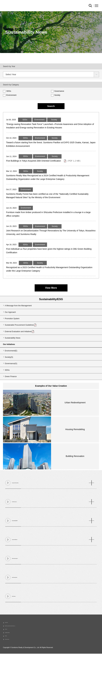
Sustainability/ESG (51, 313)
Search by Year (9, 66)
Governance (57, 91)
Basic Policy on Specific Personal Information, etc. (25, 642)
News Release (19, 610)
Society (55, 95)
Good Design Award (22, 591)
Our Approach (10, 326)
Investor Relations (53, 553)
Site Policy (9, 647)
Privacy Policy (10, 637)
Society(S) (9, 371)
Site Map (8, 656)
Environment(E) (11, 365)
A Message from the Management (18, 319)
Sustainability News (12, 352)
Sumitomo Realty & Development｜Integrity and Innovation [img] (35, 6)
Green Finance (11, 390)
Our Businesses (53, 515)
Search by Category (11, 85)
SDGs (7, 91)
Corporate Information (53, 496)
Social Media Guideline (14, 652)
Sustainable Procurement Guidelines (20, 338)
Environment (9, 95)
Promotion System (12, 332)
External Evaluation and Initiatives (19, 345)
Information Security (13, 661)
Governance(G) (11, 377)
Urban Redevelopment (23, 572)
